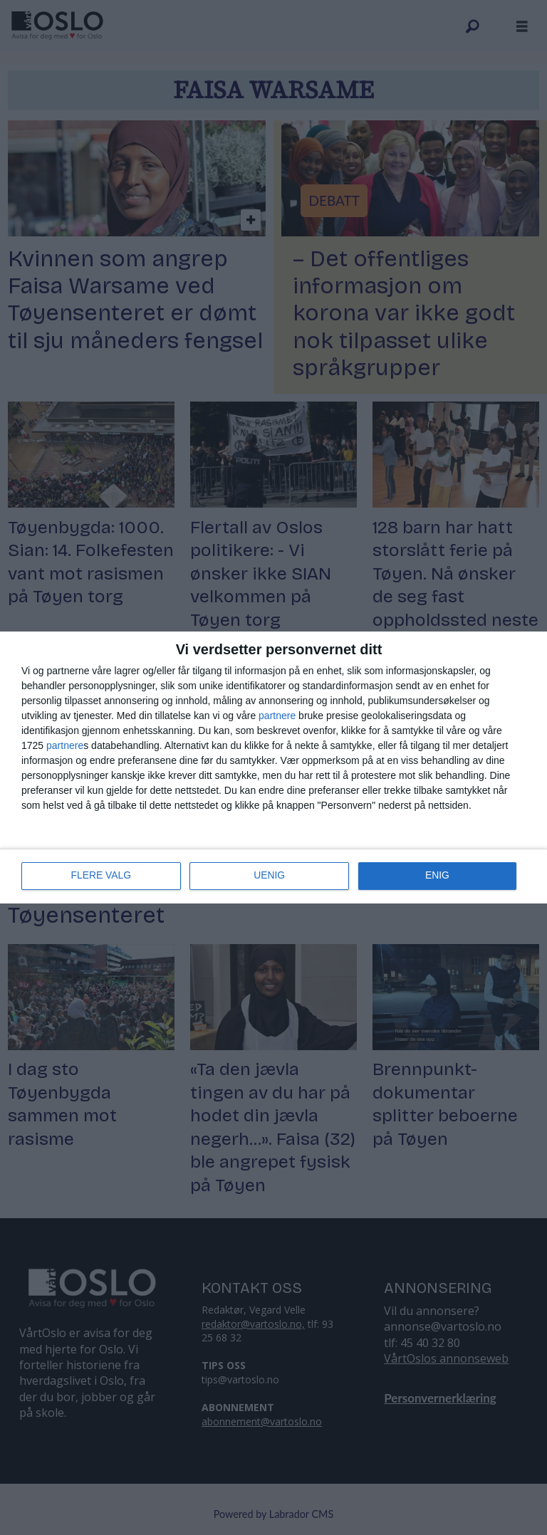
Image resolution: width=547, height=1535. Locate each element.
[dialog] (273, 767)
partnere (277, 716)
